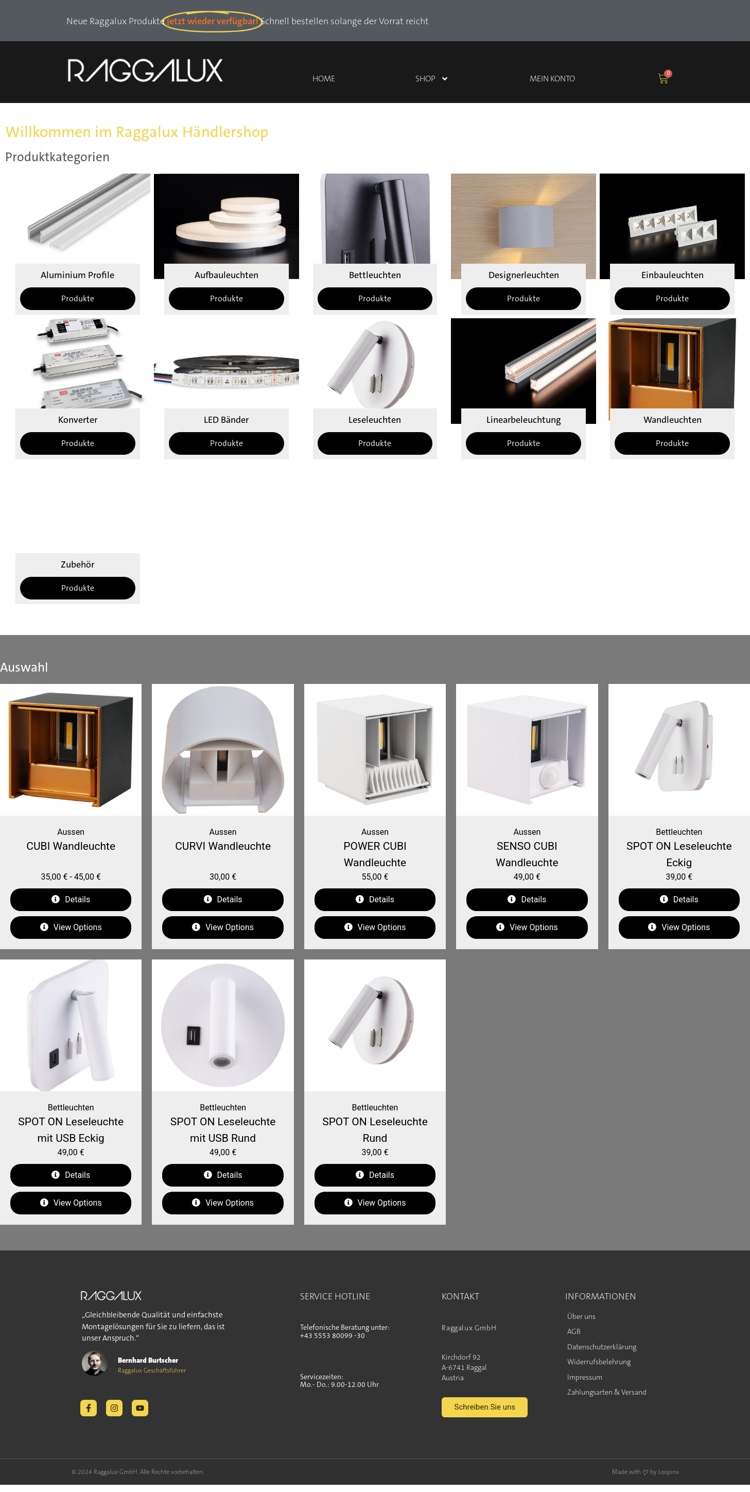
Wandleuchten (672, 420)
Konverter (77, 420)
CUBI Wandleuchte (70, 846)
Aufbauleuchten (226, 275)
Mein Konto (552, 78)
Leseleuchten (374, 420)
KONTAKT (460, 1296)
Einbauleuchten (672, 275)
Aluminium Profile (77, 275)
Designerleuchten (524, 275)
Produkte (77, 298)
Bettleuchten (375, 275)
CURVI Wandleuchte (223, 846)
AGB (574, 1331)
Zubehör (77, 564)
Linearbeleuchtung (523, 420)
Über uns (581, 1316)
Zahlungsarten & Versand (607, 1392)
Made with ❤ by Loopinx (645, 1482)
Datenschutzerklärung (601, 1346)
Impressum (584, 1377)
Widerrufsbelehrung (599, 1361)
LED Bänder (226, 420)
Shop (432, 79)
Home (323, 78)
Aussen (70, 832)
